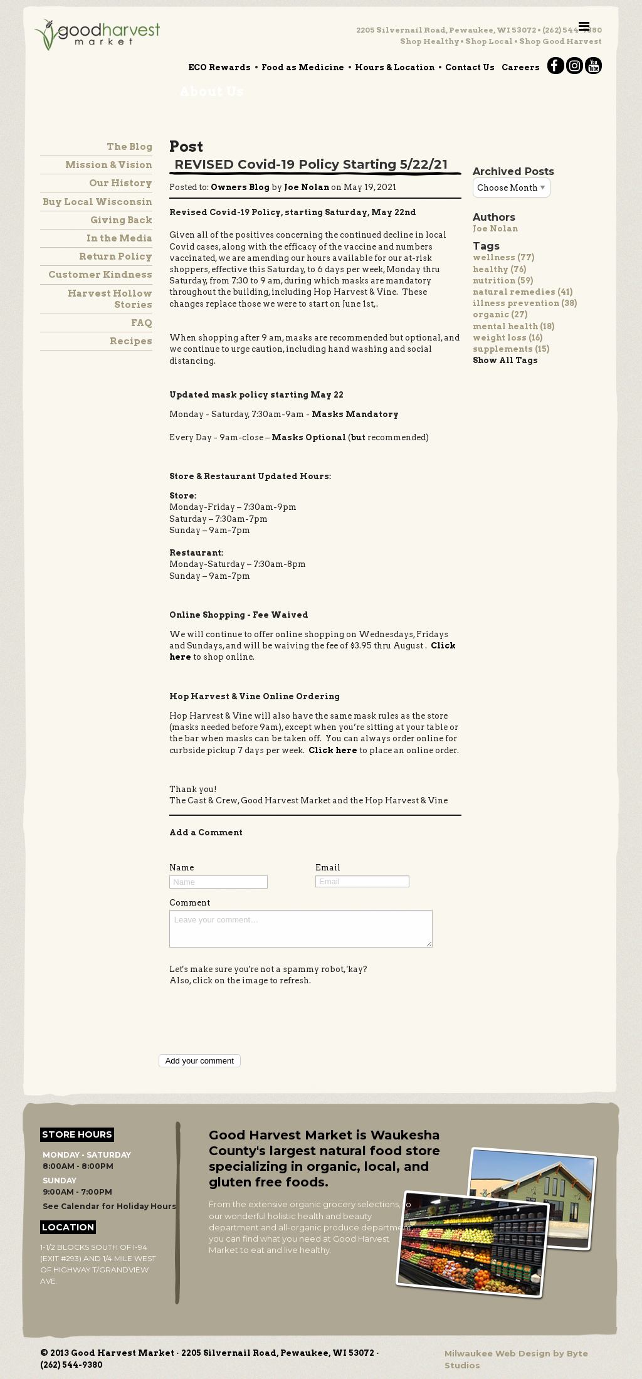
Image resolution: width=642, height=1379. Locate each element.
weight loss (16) (507, 337)
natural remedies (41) (522, 292)
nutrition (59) (503, 280)
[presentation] (264, 1019)
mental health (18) (513, 326)
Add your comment (200, 1060)
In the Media (119, 238)
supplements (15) (511, 349)
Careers (521, 67)
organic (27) (500, 314)
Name (181, 867)
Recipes (131, 341)
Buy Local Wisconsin (97, 202)
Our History (120, 183)
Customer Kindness (100, 274)
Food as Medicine (302, 67)
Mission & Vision (108, 165)
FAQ (141, 323)
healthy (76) (499, 269)
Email (327, 867)
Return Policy (115, 256)
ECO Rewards (219, 67)
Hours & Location (394, 67)
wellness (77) (503, 257)
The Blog (129, 146)
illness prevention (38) (525, 303)
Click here (332, 750)
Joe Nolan (495, 228)
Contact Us (470, 67)
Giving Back (121, 220)
